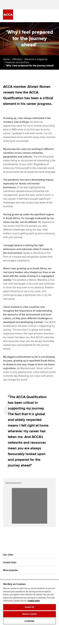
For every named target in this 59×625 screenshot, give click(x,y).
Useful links (9, 562)
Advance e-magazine (36, 59)
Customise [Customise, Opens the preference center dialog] (29, 621)
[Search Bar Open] (45, 16)
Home (6, 59)
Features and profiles (17, 62)
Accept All (29, 607)
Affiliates (17, 59)
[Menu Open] (54, 16)
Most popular (10, 570)
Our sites (8, 554)
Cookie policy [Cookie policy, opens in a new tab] (34, 600)
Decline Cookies (29, 614)
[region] (29, 602)
